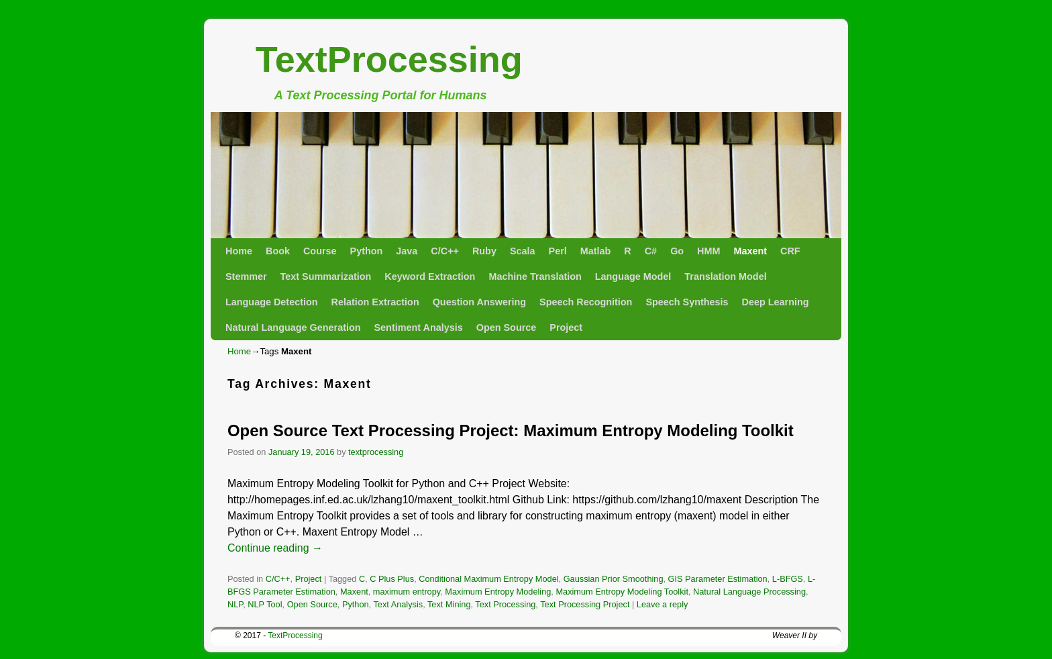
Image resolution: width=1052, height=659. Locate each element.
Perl (558, 251)
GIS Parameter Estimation (718, 579)
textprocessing (375, 452)
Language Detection (271, 302)
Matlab (595, 251)
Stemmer (246, 276)
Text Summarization (326, 276)
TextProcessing (389, 59)
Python (366, 251)
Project (565, 327)
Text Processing (505, 604)
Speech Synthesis (686, 302)
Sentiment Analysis (418, 327)
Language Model (633, 276)
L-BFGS (787, 579)
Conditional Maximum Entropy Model (488, 579)
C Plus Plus (392, 579)
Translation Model (725, 276)
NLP (235, 604)
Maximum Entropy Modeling (498, 592)
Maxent (750, 251)
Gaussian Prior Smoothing (614, 579)
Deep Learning (775, 302)
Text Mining (448, 604)
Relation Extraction (375, 302)
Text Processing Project (584, 604)
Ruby (484, 251)
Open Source (506, 327)
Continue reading (275, 548)
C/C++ (445, 251)
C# (651, 251)
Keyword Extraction (429, 276)
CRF (790, 251)
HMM (708, 251)
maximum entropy (406, 592)
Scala (522, 251)
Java (406, 251)
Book (278, 251)
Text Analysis (398, 604)
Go (677, 251)
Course (320, 251)
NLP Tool (265, 604)
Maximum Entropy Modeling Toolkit (622, 592)
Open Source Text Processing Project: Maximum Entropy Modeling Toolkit (510, 430)
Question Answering (479, 302)
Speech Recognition (585, 302)
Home (238, 251)
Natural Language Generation (293, 327)
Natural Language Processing (749, 592)
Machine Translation (534, 276)
